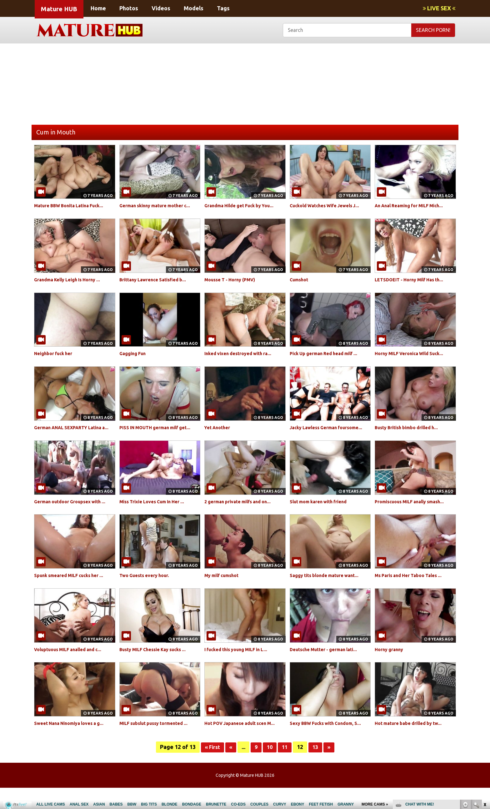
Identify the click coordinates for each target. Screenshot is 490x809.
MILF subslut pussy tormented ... (158, 737)
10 (270, 768)
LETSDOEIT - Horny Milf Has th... (414, 279)
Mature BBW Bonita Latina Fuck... (73, 205)
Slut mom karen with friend (323, 508)
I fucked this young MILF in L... (240, 663)
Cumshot (300, 279)
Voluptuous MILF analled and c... (73, 663)
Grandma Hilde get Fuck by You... (243, 205)
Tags (223, 8)
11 (285, 768)
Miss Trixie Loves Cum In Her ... (156, 508)
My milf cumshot (224, 589)
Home (98, 8)
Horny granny (391, 663)
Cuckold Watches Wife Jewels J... (330, 205)
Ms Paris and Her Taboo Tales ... (413, 589)
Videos (161, 8)
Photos (128, 8)
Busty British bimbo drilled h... (411, 427)
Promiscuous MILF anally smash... (414, 508)
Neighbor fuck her (56, 353)
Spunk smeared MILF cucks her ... (73, 589)
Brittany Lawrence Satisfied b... (157, 279)
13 (317, 768)
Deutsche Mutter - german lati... (328, 663)
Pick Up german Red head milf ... (328, 353)
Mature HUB (59, 9)
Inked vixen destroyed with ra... (242, 353)
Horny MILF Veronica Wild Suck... (414, 353)
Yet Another (219, 427)
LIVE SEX (439, 8)
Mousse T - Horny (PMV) (233, 279)
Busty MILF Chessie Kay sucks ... (157, 663)
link (484, 711)
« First (210, 768)
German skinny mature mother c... (159, 205)
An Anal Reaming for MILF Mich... (414, 205)
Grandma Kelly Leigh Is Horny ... (72, 279)
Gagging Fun (134, 353)
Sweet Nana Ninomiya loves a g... (74, 737)
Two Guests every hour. (148, 589)
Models (193, 8)
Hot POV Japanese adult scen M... (244, 737)
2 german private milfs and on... (242, 508)
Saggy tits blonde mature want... (329, 589)
